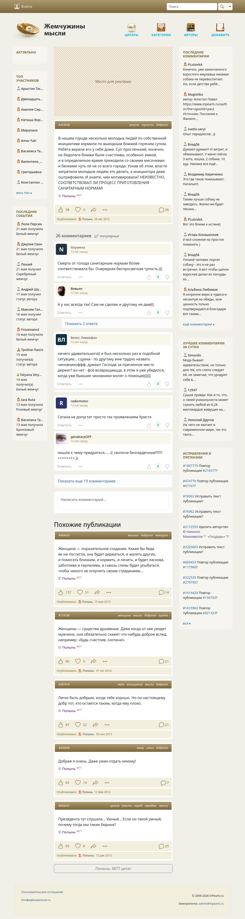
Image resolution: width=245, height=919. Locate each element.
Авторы (191, 25)
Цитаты (131, 25)
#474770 (189, 481)
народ (138, 806)
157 (68, 592)
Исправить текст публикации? (202, 498)
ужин (150, 748)
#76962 (188, 511)
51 (87, 592)
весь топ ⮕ (24, 193)
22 (85, 724)
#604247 (64, 806)
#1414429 (190, 593)
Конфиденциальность (36, 900)
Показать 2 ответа (81, 323)
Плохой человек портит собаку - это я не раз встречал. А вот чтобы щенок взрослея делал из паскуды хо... (206, 269)
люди (120, 684)
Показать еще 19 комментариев (87, 481)
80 (67, 661)
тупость (148, 125)
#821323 (209, 613)
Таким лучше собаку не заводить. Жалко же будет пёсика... (203, 204)
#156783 (209, 597)
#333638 (64, 125)
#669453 (189, 562)
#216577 (209, 470)
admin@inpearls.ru (211, 904)
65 (67, 782)
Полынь (68, 196)
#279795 (189, 582)
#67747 (188, 486)
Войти (23, 6)
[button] (113, 481)
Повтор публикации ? (200, 468)
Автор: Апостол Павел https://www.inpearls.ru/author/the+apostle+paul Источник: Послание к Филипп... (205, 109)
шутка (163, 615)
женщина (161, 535)
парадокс (151, 806)
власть (134, 125)
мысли (137, 615)
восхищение (134, 684)
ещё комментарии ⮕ (198, 324)
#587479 (64, 684)
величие (133, 535)
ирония (114, 806)
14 (85, 782)
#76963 (188, 496)
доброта (162, 125)
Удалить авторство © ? (206, 532)
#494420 (64, 535)
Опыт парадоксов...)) (199, 134)
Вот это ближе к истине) (201, 224)
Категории (161, 25)
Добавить (220, 25)
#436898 (64, 748)
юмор (140, 748)
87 (67, 724)
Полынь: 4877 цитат (113, 868)
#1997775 (190, 465)
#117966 (189, 567)
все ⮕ (187, 623)
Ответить (64, 277)
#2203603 (190, 547)
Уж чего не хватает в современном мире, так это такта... (204, 429)
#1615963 (190, 608)
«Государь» (216, 536)
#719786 (64, 615)
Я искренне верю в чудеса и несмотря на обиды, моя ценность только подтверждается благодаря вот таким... (205, 304)
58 (67, 209)
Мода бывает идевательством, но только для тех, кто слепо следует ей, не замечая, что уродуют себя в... (205, 370)
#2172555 (190, 527)
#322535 (189, 577)
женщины (124, 615)
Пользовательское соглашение (42, 892)
